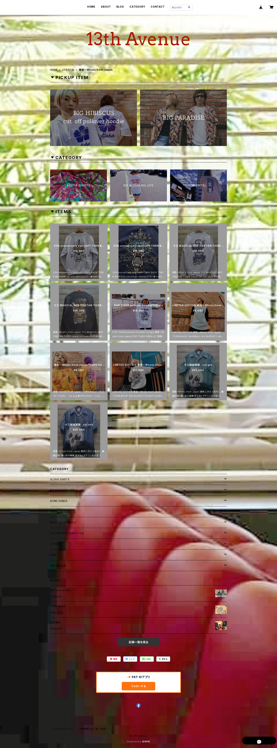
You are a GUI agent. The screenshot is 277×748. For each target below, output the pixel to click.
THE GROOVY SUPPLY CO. (67, 533)
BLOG (120, 6)
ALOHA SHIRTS (60, 479)
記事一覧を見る (138, 642)
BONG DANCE (59, 500)
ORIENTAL (68, 69)
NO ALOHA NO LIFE (62, 490)
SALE (53, 554)
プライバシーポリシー (63, 729)
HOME (91, 6)
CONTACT (158, 6)
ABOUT (106, 6)
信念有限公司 (58, 565)
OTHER (54, 543)
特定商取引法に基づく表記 (92, 729)
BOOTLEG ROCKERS (63, 522)
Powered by (138, 741)
